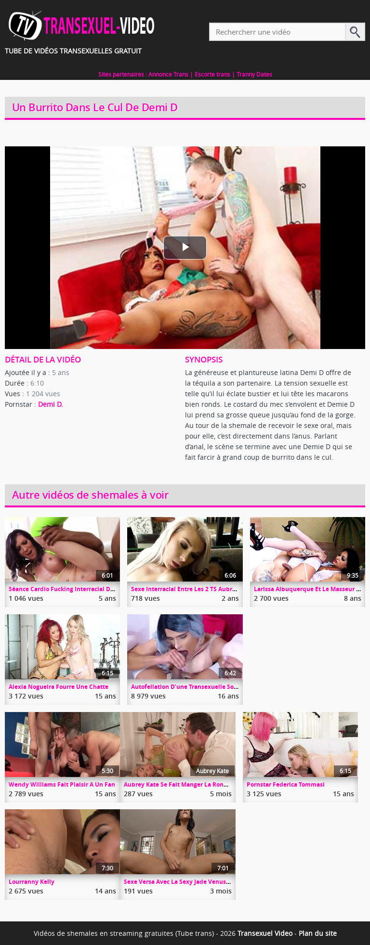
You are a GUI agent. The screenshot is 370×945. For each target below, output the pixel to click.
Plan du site (318, 933)
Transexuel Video (265, 933)
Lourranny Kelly (31, 882)
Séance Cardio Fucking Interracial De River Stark (77, 589)
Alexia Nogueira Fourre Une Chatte (58, 687)
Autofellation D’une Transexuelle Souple (189, 687)
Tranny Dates (254, 74)
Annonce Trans (168, 74)
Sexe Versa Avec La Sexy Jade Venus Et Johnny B (192, 882)
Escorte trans (212, 74)
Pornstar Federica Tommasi (286, 784)
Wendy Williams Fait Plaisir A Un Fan (62, 784)
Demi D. (50, 404)
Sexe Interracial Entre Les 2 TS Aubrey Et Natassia (202, 589)
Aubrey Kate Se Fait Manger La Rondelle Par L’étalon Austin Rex (214, 784)
